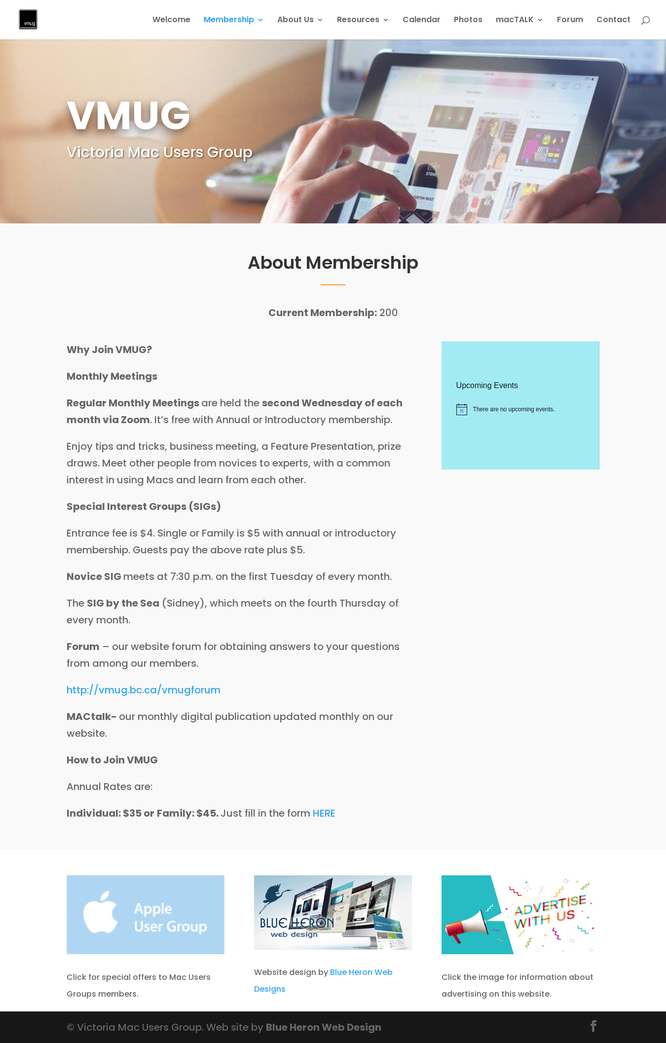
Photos (468, 20)
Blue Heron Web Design (323, 1027)
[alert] (520, 409)
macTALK (515, 20)
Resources (358, 20)
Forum (570, 20)
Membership (229, 20)
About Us (295, 20)
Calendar (422, 20)
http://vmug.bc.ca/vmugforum (144, 690)
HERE (324, 813)
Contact (613, 20)
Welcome (171, 20)
